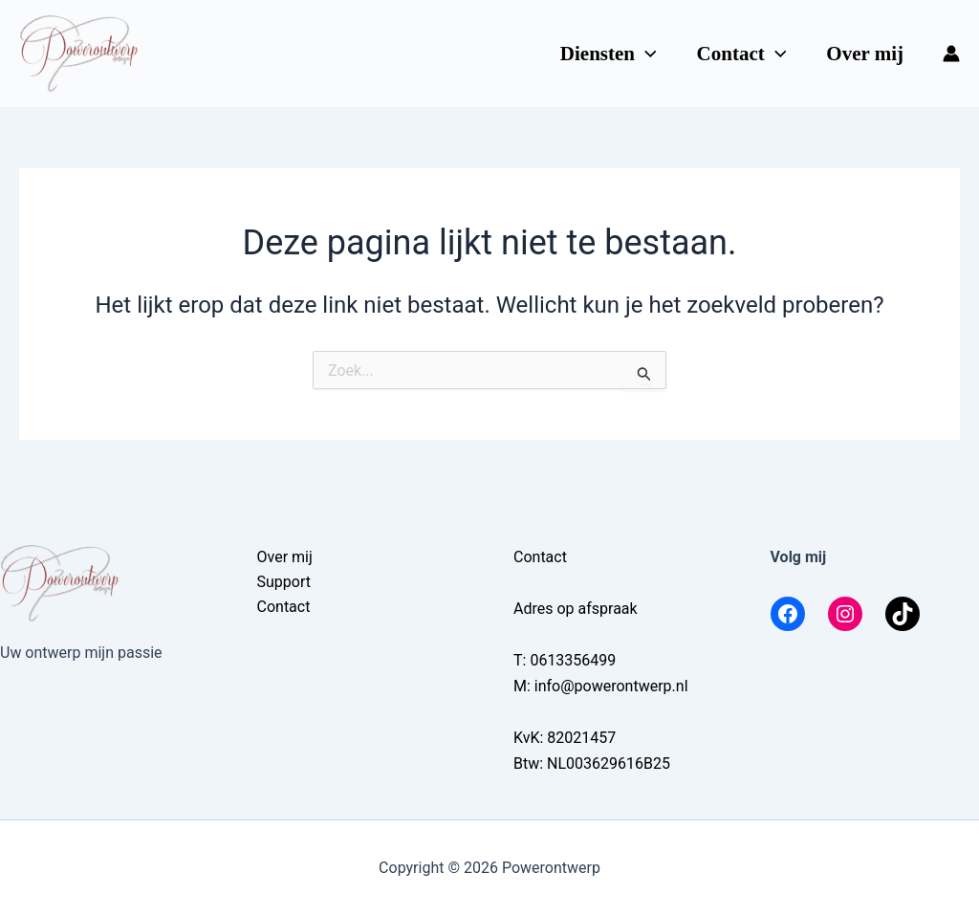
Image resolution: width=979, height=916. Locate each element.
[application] (646, 53)
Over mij (864, 53)
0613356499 (573, 660)
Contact (742, 53)
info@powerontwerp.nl (611, 686)
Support (284, 582)
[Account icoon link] (951, 53)
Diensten (608, 53)
